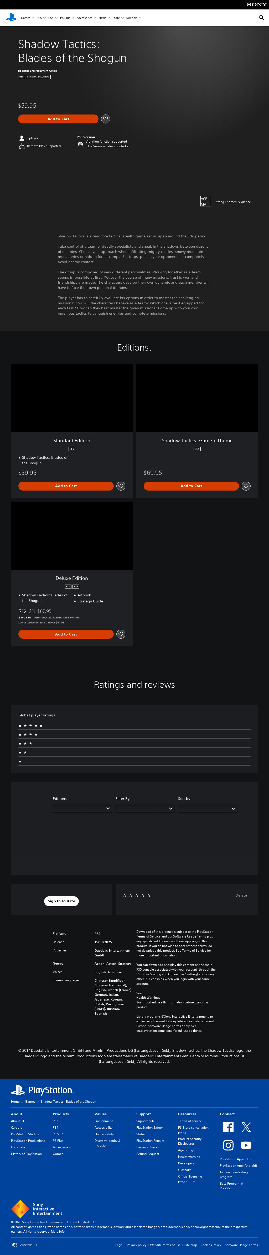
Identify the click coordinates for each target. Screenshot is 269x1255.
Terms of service (190, 1121)
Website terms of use (165, 1245)
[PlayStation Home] (11, 18)
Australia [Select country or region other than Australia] (25, 1245)
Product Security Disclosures (189, 1141)
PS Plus (65, 18)
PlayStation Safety (149, 1127)
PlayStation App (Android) (238, 1165)
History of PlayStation (26, 1154)
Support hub (145, 1121)
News (102, 18)
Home (15, 1101)
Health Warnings (148, 998)
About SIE (18, 1121)
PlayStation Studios (25, 1134)
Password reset (147, 1147)
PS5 (39, 18)
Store (116, 18)
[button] (61, 901)
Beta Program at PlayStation (231, 1185)
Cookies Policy (211, 1245)
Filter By (123, 798)
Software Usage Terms (241, 1245)
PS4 (51, 18)
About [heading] (16, 1114)
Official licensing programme (190, 1178)
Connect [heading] (227, 1114)
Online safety (104, 1134)
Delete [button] (241, 895)
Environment (104, 1121)
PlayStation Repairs (150, 1140)
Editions (60, 798)
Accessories (84, 18)
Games (25, 18)
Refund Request (147, 1154)
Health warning (189, 1156)
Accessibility (103, 1127)
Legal (119, 1245)
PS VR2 (58, 1134)
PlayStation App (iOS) (235, 1159)
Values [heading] (101, 1114)
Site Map (190, 1245)
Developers (186, 1163)
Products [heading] (61, 1114)
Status (141, 1134)
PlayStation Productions (28, 1140)
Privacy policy (136, 1245)
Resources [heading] (187, 1114)
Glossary (184, 1170)
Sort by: (185, 798)
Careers (16, 1127)
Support (131, 18)
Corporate (18, 1147)
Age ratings (186, 1150)
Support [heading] (143, 1114)
